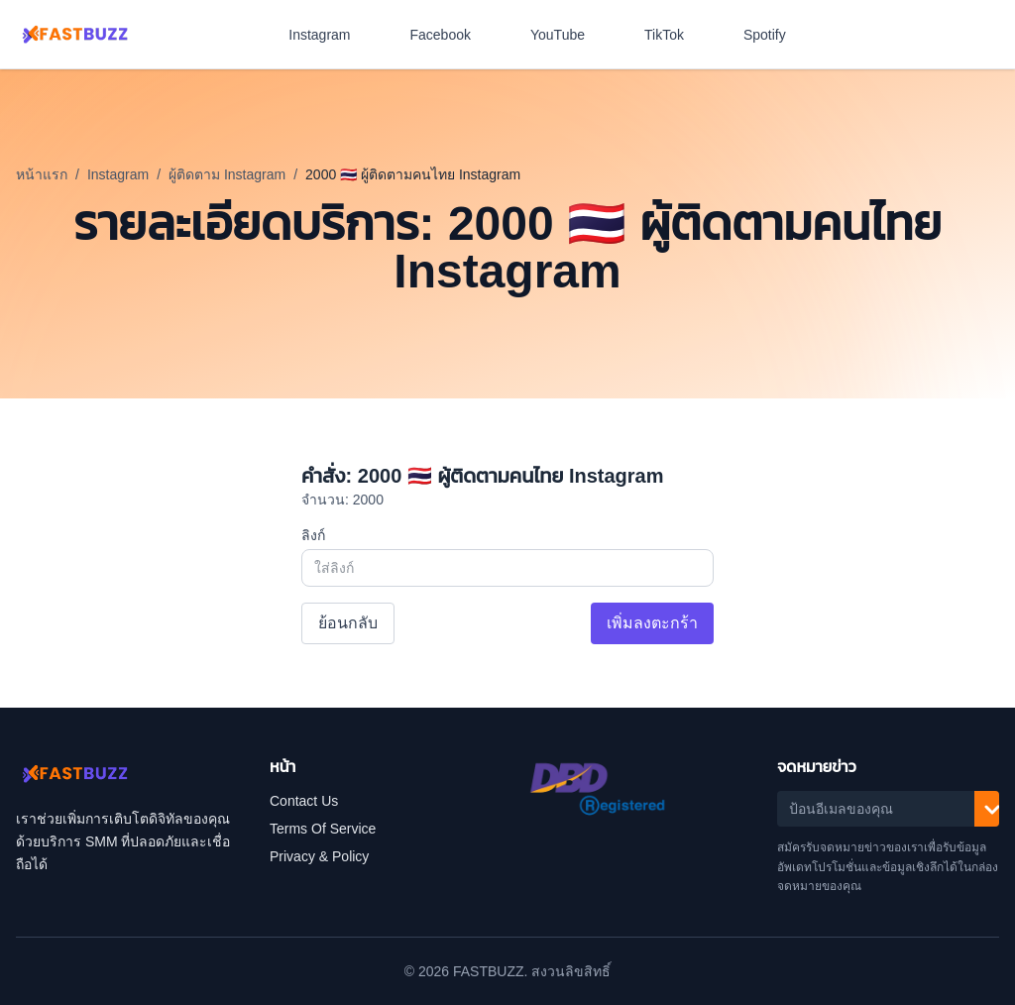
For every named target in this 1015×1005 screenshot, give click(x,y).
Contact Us (304, 801)
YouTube (567, 35)
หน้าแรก (41, 174)
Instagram (329, 35)
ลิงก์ (313, 535)
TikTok (674, 35)
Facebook (450, 35)
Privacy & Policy (319, 856)
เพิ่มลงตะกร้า (652, 622)
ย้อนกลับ (348, 622)
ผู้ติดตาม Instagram (227, 174)
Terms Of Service (323, 829)
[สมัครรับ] (992, 809)
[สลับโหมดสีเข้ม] (991, 35)
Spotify (774, 35)
